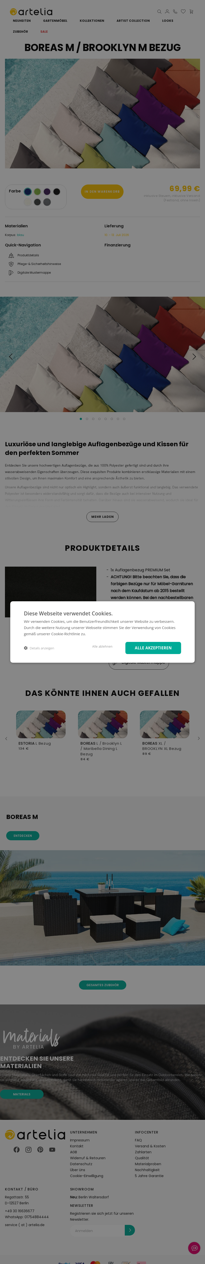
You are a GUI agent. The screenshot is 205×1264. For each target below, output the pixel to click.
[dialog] (102, 632)
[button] (39, 648)
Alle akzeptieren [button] (152, 648)
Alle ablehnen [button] (99, 646)
